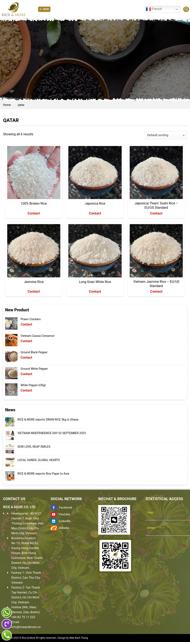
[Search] (186, 9)
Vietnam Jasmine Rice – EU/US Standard (156, 284)
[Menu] (44, 9)
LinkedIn (60, 521)
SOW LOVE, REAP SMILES (33, 446)
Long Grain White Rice (95, 282)
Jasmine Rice (34, 282)
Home (7, 105)
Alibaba (60, 528)
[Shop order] (166, 135)
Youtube (60, 514)
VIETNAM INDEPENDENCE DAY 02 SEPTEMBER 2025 (51, 433)
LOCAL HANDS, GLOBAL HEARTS (38, 460)
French (154, 9)
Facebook (61, 507)
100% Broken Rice (34, 203)
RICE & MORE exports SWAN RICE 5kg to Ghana (47, 419)
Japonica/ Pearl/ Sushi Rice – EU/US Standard (156, 205)
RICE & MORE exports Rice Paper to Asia (43, 473)
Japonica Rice (95, 203)
